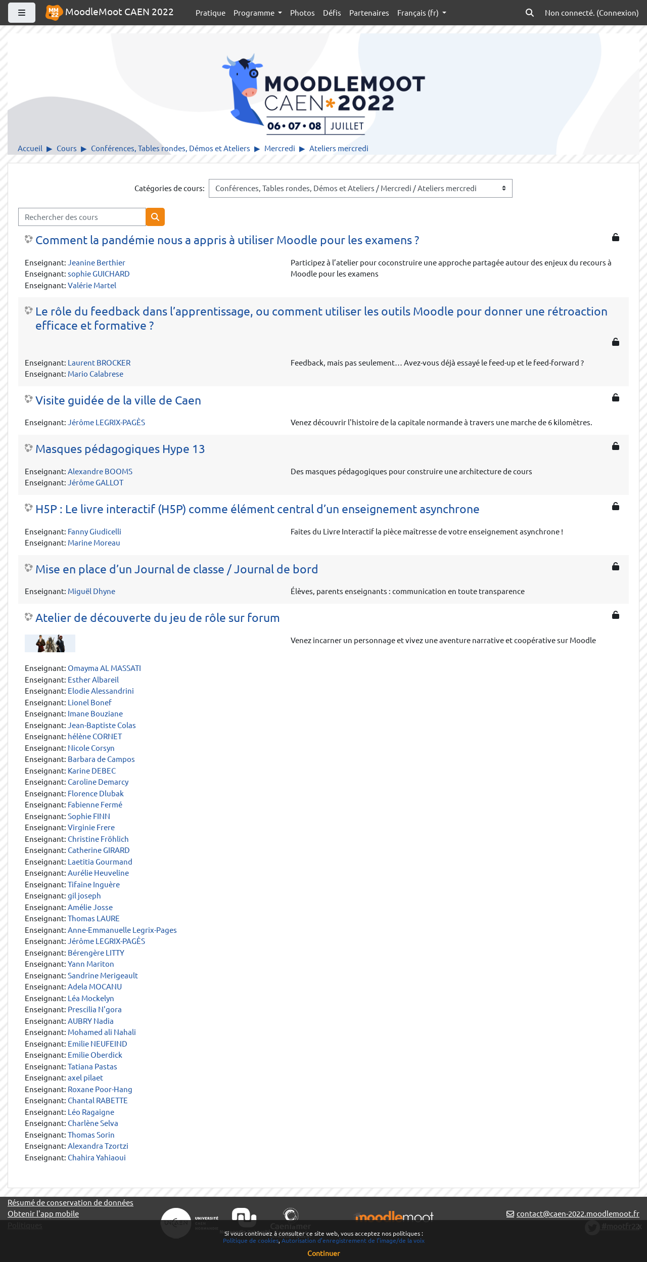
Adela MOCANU (95, 986)
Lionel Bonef (90, 702)
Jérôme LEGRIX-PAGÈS (106, 422)
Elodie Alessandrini (101, 690)
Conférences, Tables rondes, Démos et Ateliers (170, 148)
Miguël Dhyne (91, 591)
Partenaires (369, 12)
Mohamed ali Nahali (102, 1031)
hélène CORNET (95, 736)
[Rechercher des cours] (82, 217)
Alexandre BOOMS (100, 471)
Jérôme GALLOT (95, 482)
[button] (529, 13)
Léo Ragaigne (91, 1111)
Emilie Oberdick (95, 1054)
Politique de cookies (251, 1240)
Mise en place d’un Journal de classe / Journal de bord (176, 569)
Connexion (617, 12)
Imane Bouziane (95, 713)
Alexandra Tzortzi (98, 1145)
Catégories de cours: (169, 188)
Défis (332, 12)
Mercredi (279, 148)
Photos (302, 12)
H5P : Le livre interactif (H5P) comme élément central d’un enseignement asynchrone (257, 509)
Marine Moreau (94, 542)
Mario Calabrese (95, 373)
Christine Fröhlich (98, 838)
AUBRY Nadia (91, 1020)
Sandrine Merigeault (103, 975)
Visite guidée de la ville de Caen (118, 400)
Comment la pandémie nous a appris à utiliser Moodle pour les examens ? (227, 240)
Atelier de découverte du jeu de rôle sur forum (157, 617)
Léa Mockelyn (91, 998)
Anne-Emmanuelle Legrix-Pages (122, 929)
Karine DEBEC (92, 770)
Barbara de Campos (101, 758)
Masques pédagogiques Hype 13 (120, 448)
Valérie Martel (92, 285)
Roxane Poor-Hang (100, 1089)
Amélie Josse (90, 907)
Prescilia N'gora (95, 1009)
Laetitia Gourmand (100, 861)
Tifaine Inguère (94, 884)
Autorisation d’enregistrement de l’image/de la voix (353, 1240)
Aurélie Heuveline (98, 872)
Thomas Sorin (91, 1134)
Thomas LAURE (94, 918)
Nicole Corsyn (91, 747)
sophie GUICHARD (99, 273)
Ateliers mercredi (338, 148)
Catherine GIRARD (99, 849)
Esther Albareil (93, 679)
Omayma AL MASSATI (104, 667)
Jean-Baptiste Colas (102, 725)
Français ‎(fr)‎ (418, 12)
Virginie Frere (91, 827)
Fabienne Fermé (95, 804)
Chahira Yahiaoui (97, 1157)
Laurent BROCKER (99, 362)
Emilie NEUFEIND (97, 1043)
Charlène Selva (93, 1123)
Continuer (323, 1252)
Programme (255, 12)
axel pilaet (85, 1077)
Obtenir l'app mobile (43, 1213)
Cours (67, 148)
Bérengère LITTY (96, 952)
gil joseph (84, 895)
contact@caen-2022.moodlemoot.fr (578, 1213)
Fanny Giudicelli (94, 531)
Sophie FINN (89, 816)
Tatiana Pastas (92, 1066)
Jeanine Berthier (96, 262)
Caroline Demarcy (98, 781)
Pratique (210, 12)
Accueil (30, 148)
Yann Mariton (91, 963)
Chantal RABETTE (98, 1100)
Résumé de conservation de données (70, 1202)
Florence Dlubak (96, 793)
